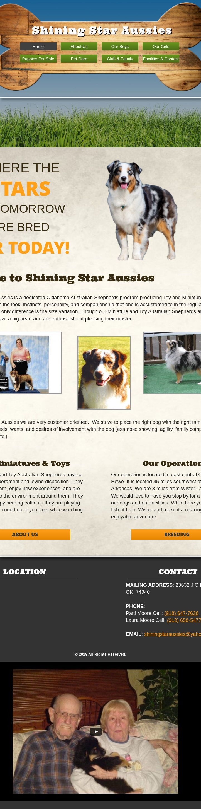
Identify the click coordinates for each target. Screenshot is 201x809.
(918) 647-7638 (181, 613)
